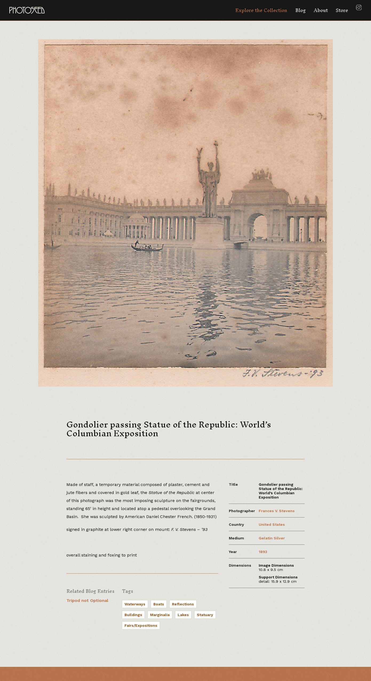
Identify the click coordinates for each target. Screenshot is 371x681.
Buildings (133, 615)
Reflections (183, 604)
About (321, 10)
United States (272, 524)
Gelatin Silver (272, 538)
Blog (300, 10)
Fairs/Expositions (141, 625)
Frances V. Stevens (277, 511)
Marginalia (160, 615)
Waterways (135, 604)
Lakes (183, 615)
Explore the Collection (261, 10)
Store (342, 10)
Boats (158, 604)
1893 (263, 552)
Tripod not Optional (87, 600)
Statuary (205, 615)
